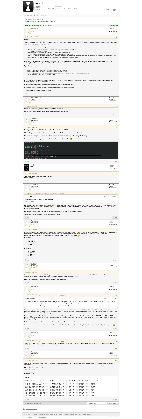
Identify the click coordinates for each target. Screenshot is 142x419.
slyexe (33, 264)
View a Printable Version (31, 409)
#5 (116, 193)
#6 (116, 229)
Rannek (34, 28)
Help (116, 9)
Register (42, 15)
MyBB (30, 417)
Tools (69, 8)
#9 (116, 341)
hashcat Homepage (44, 414)
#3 (116, 127)
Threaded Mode (113, 25)
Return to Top (53, 414)
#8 (116, 295)
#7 (116, 272)
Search (110, 9)
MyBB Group (42, 417)
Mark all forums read (75, 414)
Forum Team (27, 414)
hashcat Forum (27, 19)
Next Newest (37, 403)
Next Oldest (28, 403)
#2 (116, 106)
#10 (116, 360)
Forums (58, 8)
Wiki (64, 8)
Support (34, 19)
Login (37, 15)
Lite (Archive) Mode (64, 414)
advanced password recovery (38, 6)
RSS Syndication (86, 414)
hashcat (51, 8)
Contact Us (34, 414)
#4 (116, 173)
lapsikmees (35, 97)
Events (75, 8)
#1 (116, 37)
